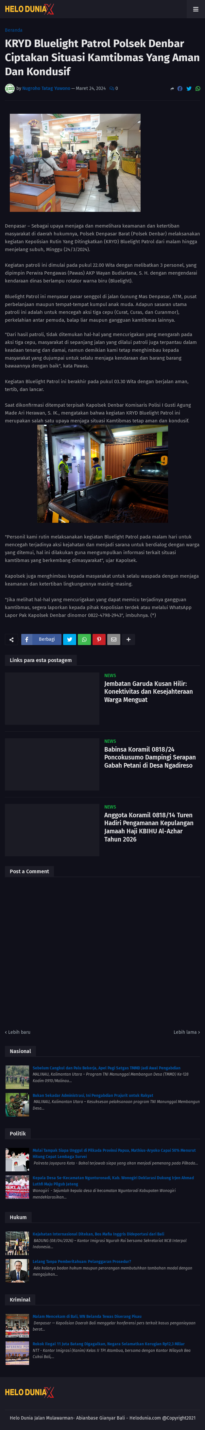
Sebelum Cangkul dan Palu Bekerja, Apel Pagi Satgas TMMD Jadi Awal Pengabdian (106, 1068)
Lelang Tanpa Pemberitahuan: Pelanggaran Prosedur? (82, 1261)
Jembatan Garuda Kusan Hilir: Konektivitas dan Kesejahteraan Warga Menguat (148, 692)
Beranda (14, 30)
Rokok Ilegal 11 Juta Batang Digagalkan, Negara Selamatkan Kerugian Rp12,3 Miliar (109, 1344)
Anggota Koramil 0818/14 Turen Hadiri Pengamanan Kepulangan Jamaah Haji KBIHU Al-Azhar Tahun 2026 (149, 827)
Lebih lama (185, 1032)
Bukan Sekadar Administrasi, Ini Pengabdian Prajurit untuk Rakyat (93, 1095)
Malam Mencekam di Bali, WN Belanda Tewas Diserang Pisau (87, 1316)
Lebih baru (19, 1032)
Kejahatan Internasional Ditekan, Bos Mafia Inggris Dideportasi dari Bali (98, 1234)
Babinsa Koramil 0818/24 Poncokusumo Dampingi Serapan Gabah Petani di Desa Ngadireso (150, 757)
